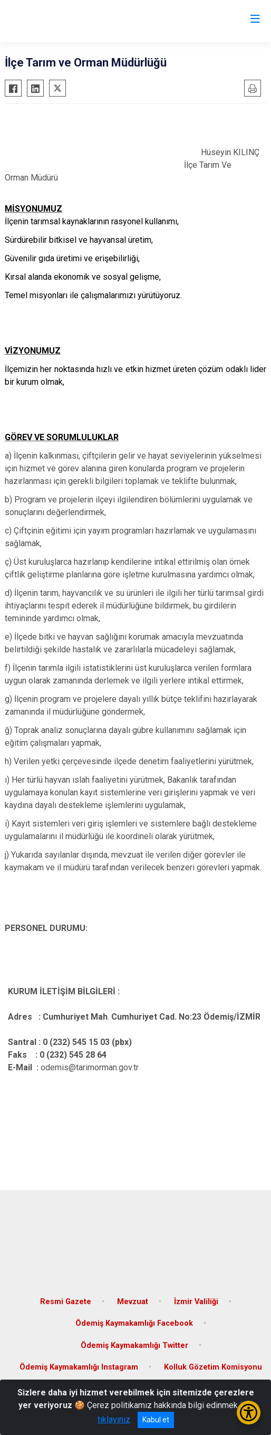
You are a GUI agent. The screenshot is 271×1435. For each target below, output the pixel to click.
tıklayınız (114, 1419)
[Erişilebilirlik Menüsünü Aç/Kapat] (248, 1412)
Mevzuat (132, 1301)
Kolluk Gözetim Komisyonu (213, 1367)
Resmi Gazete (65, 1301)
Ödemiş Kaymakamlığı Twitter (134, 1345)
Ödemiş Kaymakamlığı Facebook (134, 1323)
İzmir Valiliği (196, 1301)
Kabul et (155, 1419)
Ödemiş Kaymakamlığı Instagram (79, 1367)
